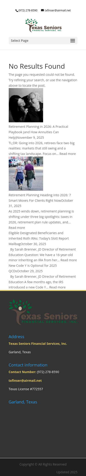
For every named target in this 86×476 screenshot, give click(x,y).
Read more (67, 154)
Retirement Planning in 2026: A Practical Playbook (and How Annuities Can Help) (38, 132)
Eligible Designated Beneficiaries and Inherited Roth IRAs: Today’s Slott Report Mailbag (39, 238)
